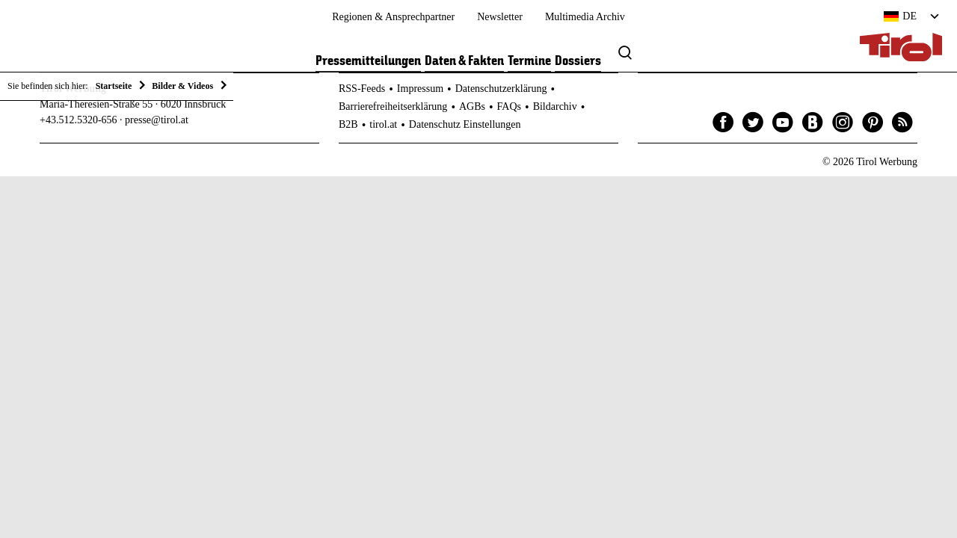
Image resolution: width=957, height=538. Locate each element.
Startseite (114, 86)
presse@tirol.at (156, 120)
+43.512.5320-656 (78, 120)
